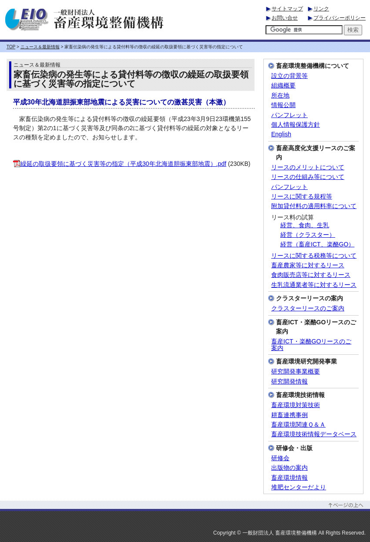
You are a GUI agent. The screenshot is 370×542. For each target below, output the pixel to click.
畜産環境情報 (289, 478)
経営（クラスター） (307, 235)
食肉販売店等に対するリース (310, 275)
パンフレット (289, 115)
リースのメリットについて (307, 167)
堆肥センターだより (298, 487)
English (281, 134)
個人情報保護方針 (295, 124)
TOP (11, 46)
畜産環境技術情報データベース (314, 434)
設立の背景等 (289, 76)
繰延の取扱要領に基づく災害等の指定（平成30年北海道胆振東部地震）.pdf (119, 163)
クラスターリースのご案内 (307, 308)
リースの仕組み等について (307, 177)
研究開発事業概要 (295, 371)
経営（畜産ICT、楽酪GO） (317, 244)
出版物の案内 (289, 468)
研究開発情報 (289, 381)
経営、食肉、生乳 (304, 225)
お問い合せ (285, 18)
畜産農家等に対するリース (307, 265)
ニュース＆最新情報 (40, 46)
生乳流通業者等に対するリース (314, 285)
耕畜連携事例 (289, 415)
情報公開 (283, 105)
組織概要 (283, 85)
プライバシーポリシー (339, 18)
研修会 (280, 458)
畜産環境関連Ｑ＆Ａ (298, 424)
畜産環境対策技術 (295, 405)
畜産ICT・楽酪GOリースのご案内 (311, 344)
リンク (321, 9)
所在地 (280, 95)
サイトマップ (287, 9)
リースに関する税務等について (314, 255)
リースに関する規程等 (301, 196)
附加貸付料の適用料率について (314, 206)
